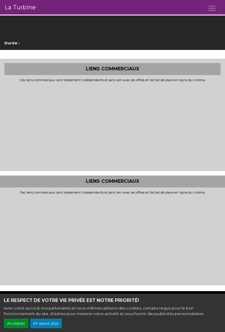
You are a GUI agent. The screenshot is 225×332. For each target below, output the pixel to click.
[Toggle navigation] (212, 8)
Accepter (16, 323)
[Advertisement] (112, 126)
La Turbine (20, 7)
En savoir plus (46, 323)
